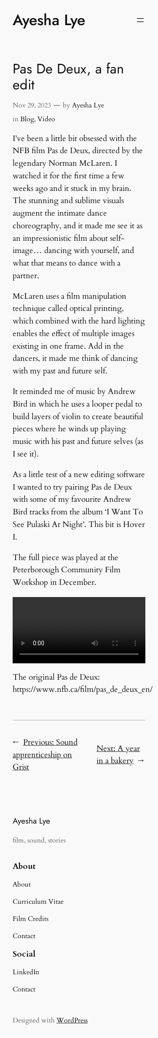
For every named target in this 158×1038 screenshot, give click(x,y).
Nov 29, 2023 (32, 105)
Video (46, 119)
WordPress (72, 1020)
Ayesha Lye (49, 20)
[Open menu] (140, 20)
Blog (27, 119)
